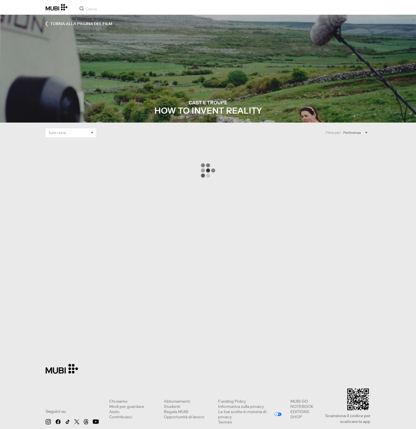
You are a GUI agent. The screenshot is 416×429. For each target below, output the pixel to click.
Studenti (172, 406)
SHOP (296, 416)
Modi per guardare (126, 406)
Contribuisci (120, 416)
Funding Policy (232, 401)
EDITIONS (299, 411)
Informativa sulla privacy (241, 406)
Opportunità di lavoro (184, 416)
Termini (225, 422)
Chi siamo (118, 401)
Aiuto (114, 411)
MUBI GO (299, 401)
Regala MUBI (176, 411)
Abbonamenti (177, 401)
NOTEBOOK (301, 406)
